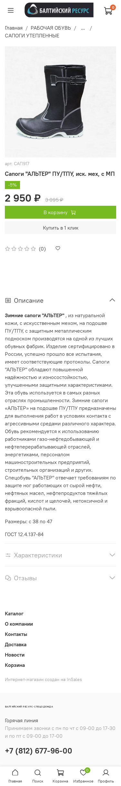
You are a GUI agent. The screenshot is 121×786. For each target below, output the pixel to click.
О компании (19, 623)
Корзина (15, 665)
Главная (14, 27)
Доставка (15, 644)
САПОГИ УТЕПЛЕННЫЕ (32, 35)
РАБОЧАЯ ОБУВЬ (51, 27)
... (83, 28)
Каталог (14, 613)
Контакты (16, 634)
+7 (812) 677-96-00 (38, 750)
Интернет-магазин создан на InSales (43, 679)
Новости (15, 654)
